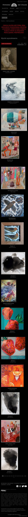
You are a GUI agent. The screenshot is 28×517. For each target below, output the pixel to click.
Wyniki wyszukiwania (10, 20)
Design (17, 11)
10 (22, 476)
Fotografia (5, 11)
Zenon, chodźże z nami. (10, 443)
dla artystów (10, 483)
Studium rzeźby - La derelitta (9, 71)
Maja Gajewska (13, 277)
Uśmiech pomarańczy (12, 388)
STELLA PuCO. (14, 132)
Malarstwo (5, 8)
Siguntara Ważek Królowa (8, 303)
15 (19, 43)
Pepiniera (4, 14)
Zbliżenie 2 (12, 331)
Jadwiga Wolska (12, 332)
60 (25, 43)
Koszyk (21, 1)
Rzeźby (11, 11)
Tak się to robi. (10, 160)
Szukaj (18, 1)
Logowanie (25, 1)
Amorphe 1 (9, 471)
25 (25, 476)
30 (22, 43)
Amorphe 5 (13, 275)
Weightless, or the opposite (13, 102)
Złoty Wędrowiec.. (12, 218)
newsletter (3, 484)
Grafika (18, 8)
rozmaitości (16, 483)
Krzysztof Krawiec (8, 304)
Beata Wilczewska (12, 219)
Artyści (22, 11)
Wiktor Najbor (14, 133)
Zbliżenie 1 (13, 360)
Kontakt (11, 14)
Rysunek (12, 8)
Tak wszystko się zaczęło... (13, 190)
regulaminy (23, 483)
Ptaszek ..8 (12, 246)
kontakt (8, 484)
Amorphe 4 (10, 416)
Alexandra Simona (8, 72)
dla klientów (4, 483)
